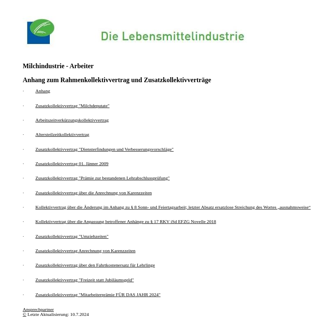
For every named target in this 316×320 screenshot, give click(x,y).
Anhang (42, 90)
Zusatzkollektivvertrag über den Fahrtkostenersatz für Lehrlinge (95, 264)
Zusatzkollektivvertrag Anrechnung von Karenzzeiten (85, 250)
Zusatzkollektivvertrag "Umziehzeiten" (72, 236)
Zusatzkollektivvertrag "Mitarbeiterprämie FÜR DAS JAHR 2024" (97, 294)
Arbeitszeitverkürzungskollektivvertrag (72, 119)
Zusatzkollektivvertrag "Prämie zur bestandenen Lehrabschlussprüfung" (102, 177)
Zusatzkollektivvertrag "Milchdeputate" (72, 105)
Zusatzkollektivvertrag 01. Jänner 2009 (71, 163)
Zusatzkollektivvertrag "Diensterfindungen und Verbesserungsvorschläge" (104, 149)
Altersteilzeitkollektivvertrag (62, 134)
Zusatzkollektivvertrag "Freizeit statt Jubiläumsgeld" (84, 279)
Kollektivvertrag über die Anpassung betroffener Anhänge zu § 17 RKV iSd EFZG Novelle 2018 (125, 221)
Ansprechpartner (38, 309)
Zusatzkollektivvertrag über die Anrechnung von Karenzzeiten (93, 192)
